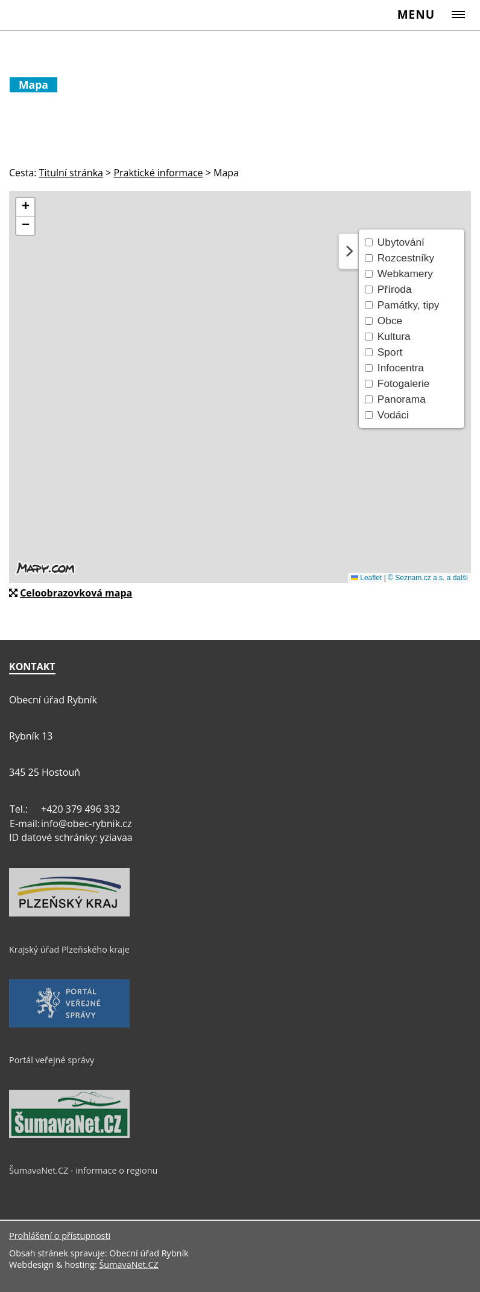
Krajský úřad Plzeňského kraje (69, 949)
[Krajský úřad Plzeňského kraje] (69, 913)
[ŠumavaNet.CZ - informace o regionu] (69, 1135)
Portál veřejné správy (51, 1060)
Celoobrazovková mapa (76, 593)
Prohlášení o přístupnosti (59, 1235)
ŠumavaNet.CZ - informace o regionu (83, 1170)
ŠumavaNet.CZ (128, 1264)
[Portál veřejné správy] (69, 1024)
